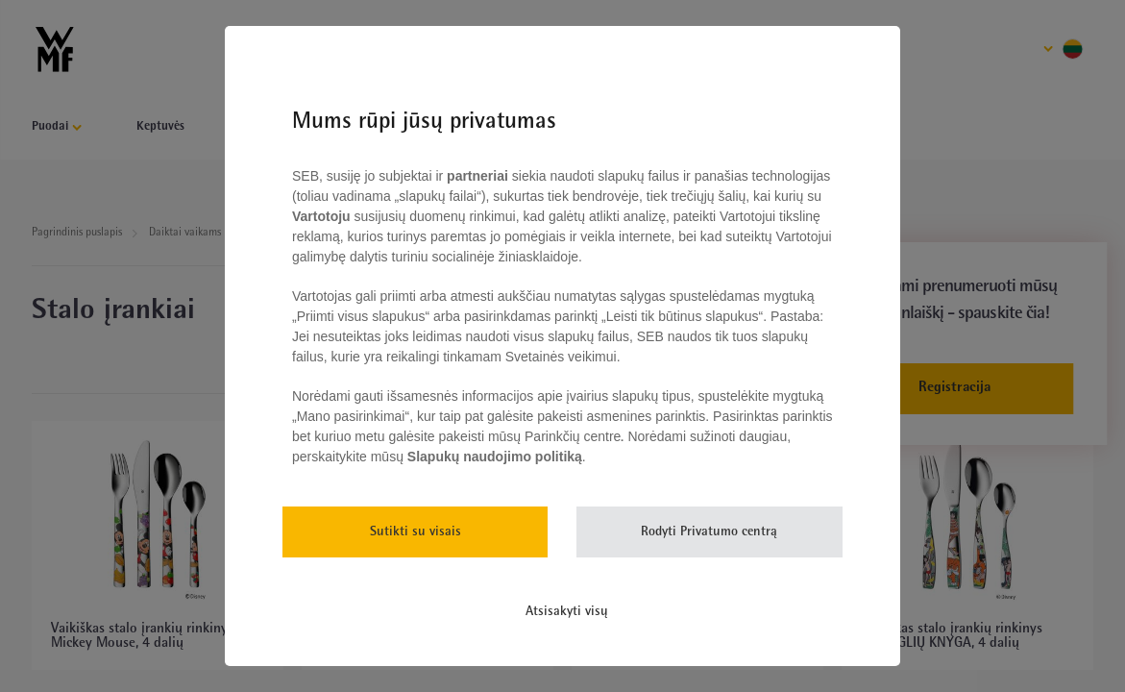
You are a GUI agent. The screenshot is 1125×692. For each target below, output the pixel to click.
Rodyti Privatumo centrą (709, 532)
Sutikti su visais (415, 532)
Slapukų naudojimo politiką (493, 456)
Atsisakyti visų (567, 612)
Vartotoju (323, 216)
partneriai (477, 176)
